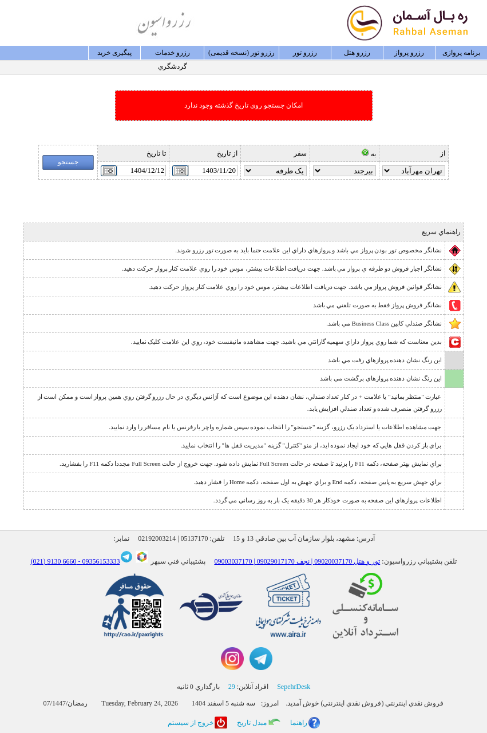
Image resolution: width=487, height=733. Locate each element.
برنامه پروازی (461, 53)
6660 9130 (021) (53, 561)
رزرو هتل (357, 53)
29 (231, 687)
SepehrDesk (293, 687)
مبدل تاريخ (252, 723)
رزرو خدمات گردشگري (172, 54)
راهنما (298, 723)
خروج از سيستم (190, 723)
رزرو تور (305, 53)
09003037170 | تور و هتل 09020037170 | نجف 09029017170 (297, 561)
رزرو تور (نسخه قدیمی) (241, 53)
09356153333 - (98, 561)
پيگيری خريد (114, 53)
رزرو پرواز (409, 53)
